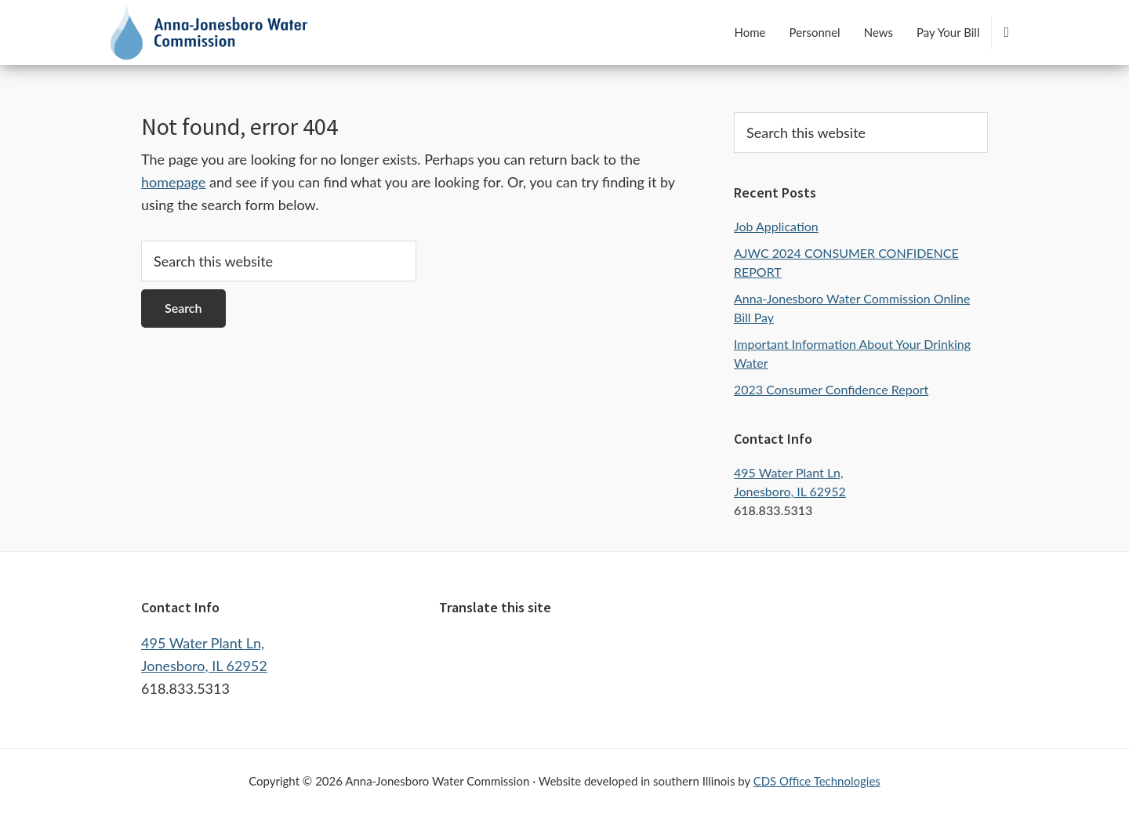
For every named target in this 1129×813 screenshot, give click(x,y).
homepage (173, 182)
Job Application (776, 226)
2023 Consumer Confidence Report (831, 389)
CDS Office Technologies (816, 781)
